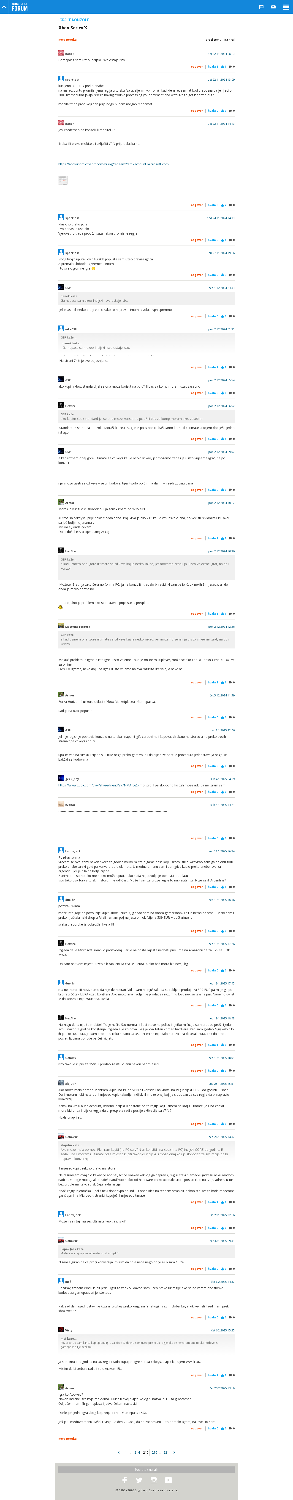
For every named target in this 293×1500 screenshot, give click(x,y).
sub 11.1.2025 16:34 (222, 851)
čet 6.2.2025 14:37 (223, 1281)
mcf (68, 1281)
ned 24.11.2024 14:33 (221, 218)
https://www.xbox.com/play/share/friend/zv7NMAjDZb (98, 785)
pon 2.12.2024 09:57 (221, 452)
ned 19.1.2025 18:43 (222, 1018)
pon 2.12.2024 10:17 (221, 503)
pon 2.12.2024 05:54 (221, 380)
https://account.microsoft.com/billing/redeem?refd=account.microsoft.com (113, 164)
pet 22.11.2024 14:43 (221, 123)
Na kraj (229, 40)
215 (146, 1452)
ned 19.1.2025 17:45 (222, 983)
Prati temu (213, 40)
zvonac (70, 805)
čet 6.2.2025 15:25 (223, 1330)
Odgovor (197, 67)
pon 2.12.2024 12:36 (221, 626)
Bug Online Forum (19, 7)
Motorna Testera (77, 626)
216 (154, 1452)
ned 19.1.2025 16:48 (222, 900)
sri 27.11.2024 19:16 (222, 253)
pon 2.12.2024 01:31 (221, 329)
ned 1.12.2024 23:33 (222, 288)
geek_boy (72, 779)
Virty (68, 1330)
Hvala (213, 67)
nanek (69, 54)
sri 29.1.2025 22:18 (222, 1215)
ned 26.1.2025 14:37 (222, 1137)
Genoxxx (71, 1137)
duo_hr (70, 900)
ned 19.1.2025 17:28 (222, 944)
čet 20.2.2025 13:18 (222, 1388)
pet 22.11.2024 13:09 (221, 79)
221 (166, 1452)
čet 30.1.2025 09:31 (222, 1241)
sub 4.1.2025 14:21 (222, 805)
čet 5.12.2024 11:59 (222, 695)
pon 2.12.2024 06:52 (221, 406)
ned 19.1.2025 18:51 (222, 1058)
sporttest (72, 79)
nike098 (70, 329)
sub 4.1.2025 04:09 (222, 779)
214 (137, 1452)
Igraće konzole (73, 19)
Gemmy (70, 1058)
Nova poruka (67, 40)
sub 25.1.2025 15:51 (222, 1083)
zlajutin (70, 1083)
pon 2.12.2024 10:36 (221, 551)
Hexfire (70, 406)
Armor (69, 503)
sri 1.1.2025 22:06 (223, 730)
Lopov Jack (73, 851)
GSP (68, 288)
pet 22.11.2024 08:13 (221, 54)
